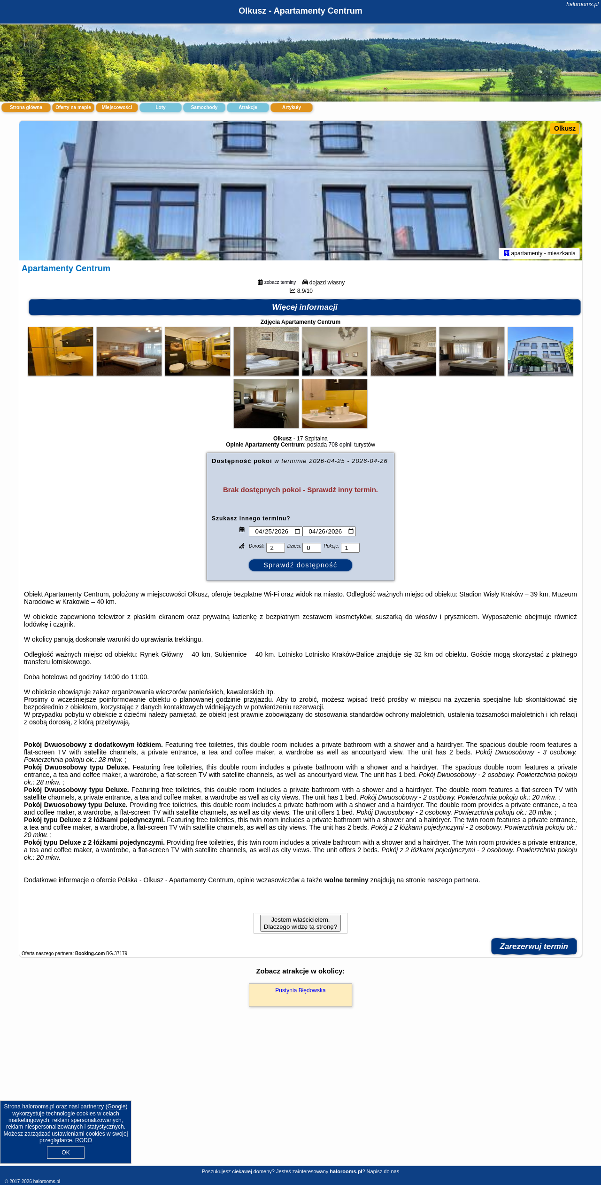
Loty (160, 107)
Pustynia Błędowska (300, 992)
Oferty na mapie (73, 107)
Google (117, 1106)
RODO (83, 1140)
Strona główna (26, 107)
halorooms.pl (582, 4)
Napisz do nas (383, 1171)
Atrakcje (248, 107)
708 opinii (340, 446)
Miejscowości (117, 107)
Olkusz (565, 128)
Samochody (204, 107)
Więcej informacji (305, 308)
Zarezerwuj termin (534, 947)
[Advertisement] (300, 1097)
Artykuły (291, 107)
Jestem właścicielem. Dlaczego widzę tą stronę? (300, 925)
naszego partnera (452, 881)
